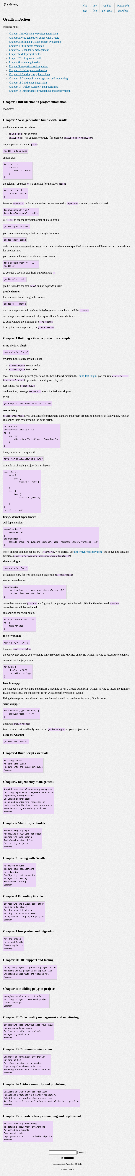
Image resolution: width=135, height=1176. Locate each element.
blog (84, 5)
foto (95, 10)
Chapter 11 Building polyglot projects (29, 74)
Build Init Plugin (87, 375)
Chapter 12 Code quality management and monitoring (38, 78)
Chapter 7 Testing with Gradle (25, 58)
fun (85, 10)
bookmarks (123, 5)
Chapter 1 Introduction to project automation (33, 33)
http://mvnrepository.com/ (88, 551)
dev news (107, 10)
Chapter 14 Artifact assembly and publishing (33, 86)
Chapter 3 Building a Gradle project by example (35, 41)
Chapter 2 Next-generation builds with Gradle (34, 37)
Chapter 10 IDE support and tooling (28, 70)
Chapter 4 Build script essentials (26, 45)
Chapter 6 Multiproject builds (25, 54)
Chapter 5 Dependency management (29, 49)
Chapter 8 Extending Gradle (24, 62)
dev (95, 5)
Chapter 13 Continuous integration (28, 82)
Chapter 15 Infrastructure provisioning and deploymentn (39, 90)
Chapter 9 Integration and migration (28, 66)
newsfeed (123, 10)
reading (107, 5)
